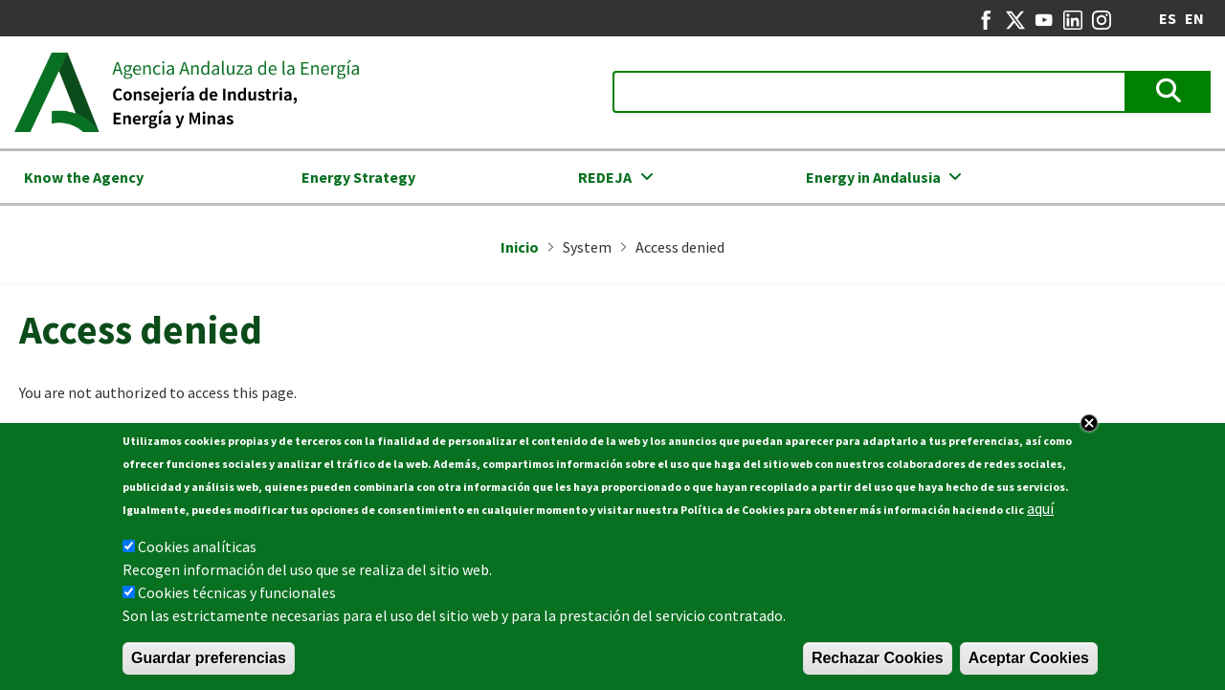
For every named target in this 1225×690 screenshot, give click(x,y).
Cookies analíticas (197, 550)
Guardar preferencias (208, 662)
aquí (1040, 512)
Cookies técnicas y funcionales (237, 596)
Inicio (520, 246)
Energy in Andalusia (873, 177)
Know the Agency (84, 177)
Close (1089, 426)
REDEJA (605, 177)
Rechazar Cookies (878, 662)
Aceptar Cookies (1029, 662)
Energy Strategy (358, 177)
